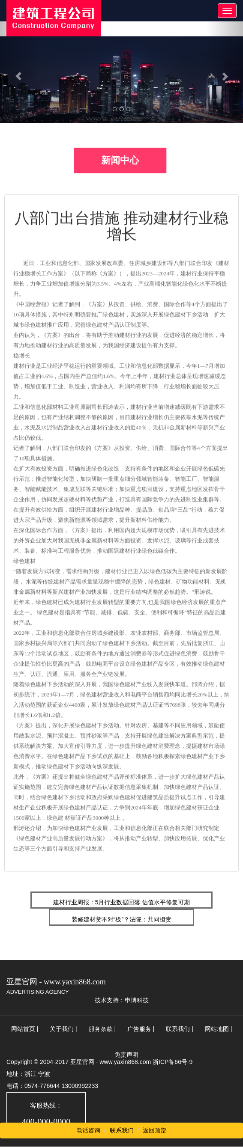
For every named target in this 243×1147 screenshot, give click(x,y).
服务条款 (101, 1028)
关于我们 (62, 1028)
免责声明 (126, 1054)
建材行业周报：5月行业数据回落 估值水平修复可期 (121, 902)
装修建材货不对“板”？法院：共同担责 (121, 919)
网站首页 (23, 1028)
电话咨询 (88, 1130)
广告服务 (139, 1028)
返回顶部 (155, 1130)
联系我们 (178, 1028)
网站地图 (217, 1028)
